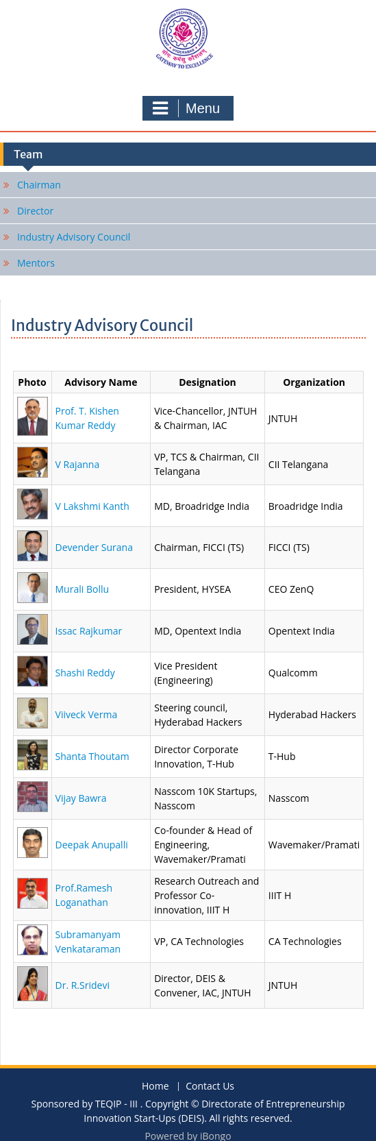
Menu (186, 108)
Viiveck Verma (86, 714)
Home (155, 1086)
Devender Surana (94, 547)
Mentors (36, 262)
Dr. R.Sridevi (82, 985)
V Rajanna (77, 464)
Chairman (39, 184)
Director (35, 210)
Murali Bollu (82, 589)
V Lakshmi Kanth (92, 506)
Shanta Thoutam (92, 756)
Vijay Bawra (81, 798)
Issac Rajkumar (89, 630)
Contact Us (210, 1086)
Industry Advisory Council (73, 236)
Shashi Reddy (85, 672)
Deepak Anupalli (91, 844)
